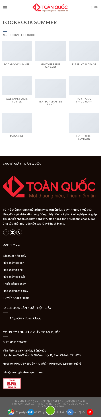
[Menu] (5, 7)
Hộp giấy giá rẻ (13, 269)
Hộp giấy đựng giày (15, 290)
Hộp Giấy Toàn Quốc (25, 318)
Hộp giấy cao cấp (14, 276)
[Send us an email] (13, 232)
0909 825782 (57, 363)
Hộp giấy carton (13, 262)
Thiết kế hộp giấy (14, 283)
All (5, 35)
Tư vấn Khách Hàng (16, 297)
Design (14, 35)
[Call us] (19, 232)
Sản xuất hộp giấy (14, 255)
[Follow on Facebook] (91, 7)
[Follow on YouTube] (95, 7)
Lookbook (28, 35)
